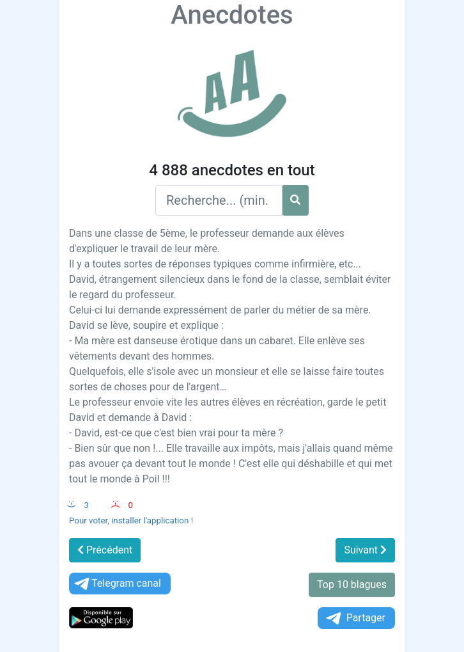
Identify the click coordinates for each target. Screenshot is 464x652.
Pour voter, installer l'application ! (131, 520)
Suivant (365, 550)
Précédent (104, 550)
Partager (354, 618)
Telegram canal (116, 584)
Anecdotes (232, 15)
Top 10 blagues (352, 584)
